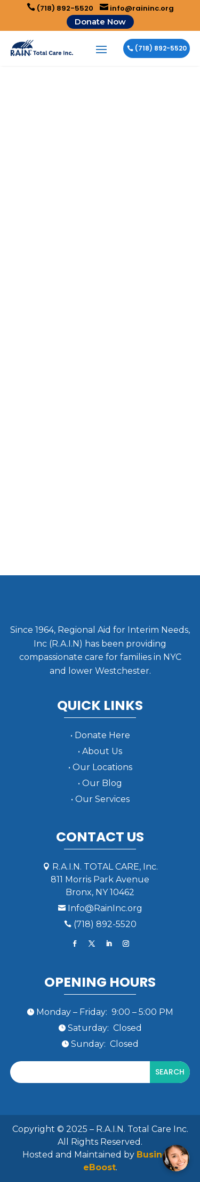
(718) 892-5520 (60, 8)
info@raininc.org (137, 8)
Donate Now (100, 21)
